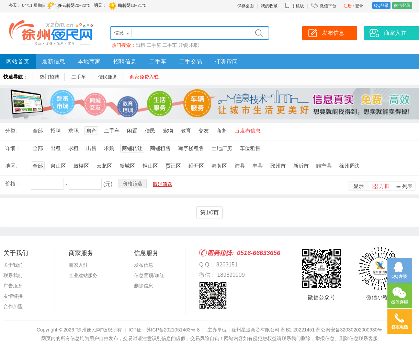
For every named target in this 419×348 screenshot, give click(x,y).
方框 (384, 186)
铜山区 (150, 166)
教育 (186, 131)
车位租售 (250, 148)
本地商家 (89, 61)
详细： (13, 148)
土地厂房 (222, 148)
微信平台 (328, 5)
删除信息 (143, 285)
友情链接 (13, 296)
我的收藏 (269, 5)
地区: (11, 166)
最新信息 (53, 61)
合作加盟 (13, 306)
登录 (359, 5)
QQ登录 (381, 5)
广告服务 (13, 285)
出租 (140, 45)
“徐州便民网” (89, 330)
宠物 (168, 131)
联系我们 (13, 275)
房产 (91, 131)
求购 (109, 148)
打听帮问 (226, 61)
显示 (358, 186)
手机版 (294, 5)
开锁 (183, 45)
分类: (11, 131)
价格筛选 (132, 183)
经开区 (196, 166)
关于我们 (13, 265)
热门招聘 (49, 77)
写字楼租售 (191, 148)
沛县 (240, 166)
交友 (204, 131)
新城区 (127, 166)
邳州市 (278, 166)
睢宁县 (324, 166)
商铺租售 (160, 148)
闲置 (132, 131)
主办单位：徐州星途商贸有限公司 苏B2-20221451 (261, 330)
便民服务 (107, 77)
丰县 (257, 166)
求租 (73, 148)
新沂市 (301, 166)
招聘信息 (125, 61)
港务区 (219, 166)
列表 (407, 186)
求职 (194, 45)
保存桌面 (245, 5)
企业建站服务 (83, 275)
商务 (221, 131)
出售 (91, 148)
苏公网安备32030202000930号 (349, 330)
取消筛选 (162, 184)
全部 (38, 131)
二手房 (154, 45)
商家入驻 (78, 265)
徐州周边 (349, 166)
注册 (347, 5)
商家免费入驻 (144, 77)
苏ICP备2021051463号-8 (173, 330)
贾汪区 (173, 166)
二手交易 (190, 61)
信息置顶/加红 (149, 275)
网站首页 (18, 61)
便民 (150, 131)
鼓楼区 (81, 166)
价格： (13, 183)
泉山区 (58, 166)
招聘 (55, 131)
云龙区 (104, 166)
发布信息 (250, 131)
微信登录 (402, 5)
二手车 (169, 45)
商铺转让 (132, 148)
